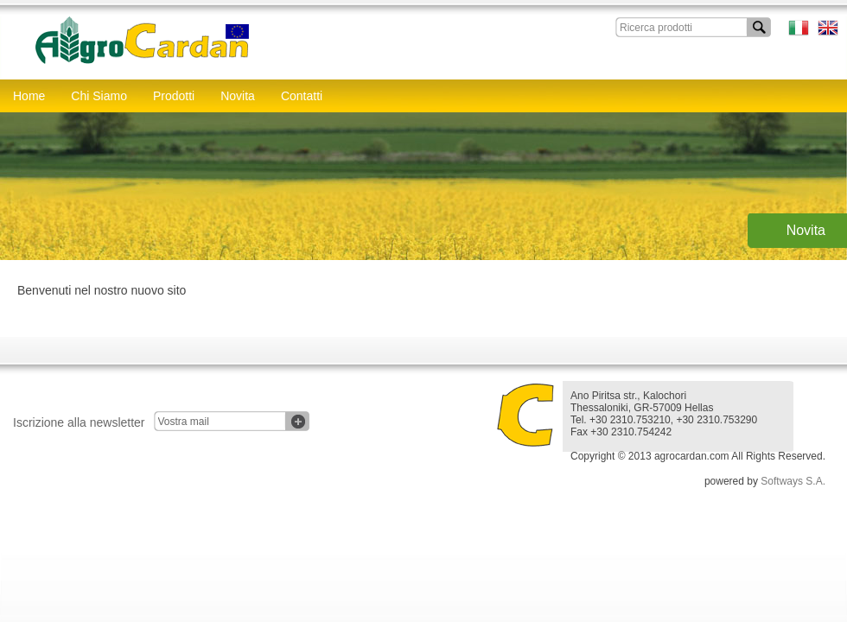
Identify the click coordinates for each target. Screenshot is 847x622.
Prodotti (173, 96)
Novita (237, 96)
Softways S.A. (793, 481)
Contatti (301, 96)
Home (29, 96)
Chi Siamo (99, 96)
